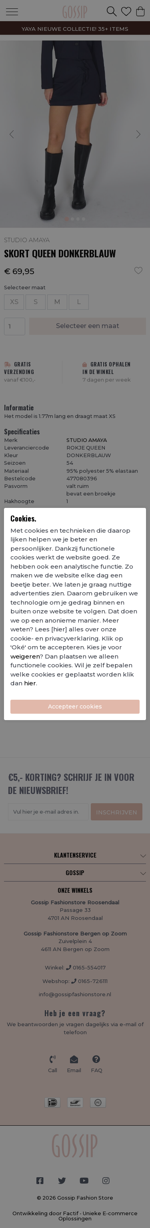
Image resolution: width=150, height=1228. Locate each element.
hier (30, 683)
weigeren (25, 656)
